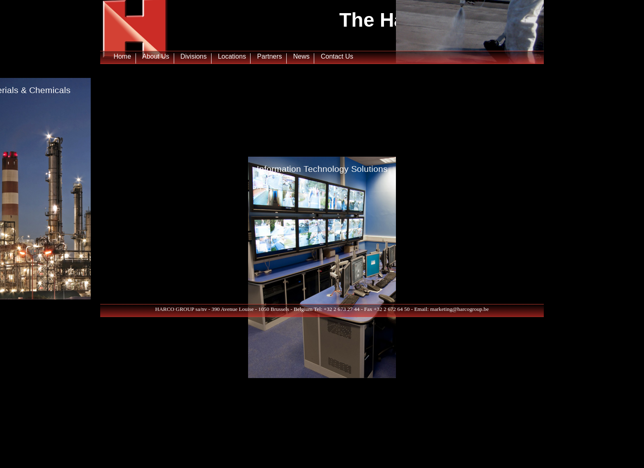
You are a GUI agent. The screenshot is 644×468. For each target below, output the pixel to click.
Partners (269, 54)
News (301, 54)
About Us (155, 54)
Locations (232, 54)
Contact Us (337, 54)
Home (122, 54)
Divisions (193, 54)
